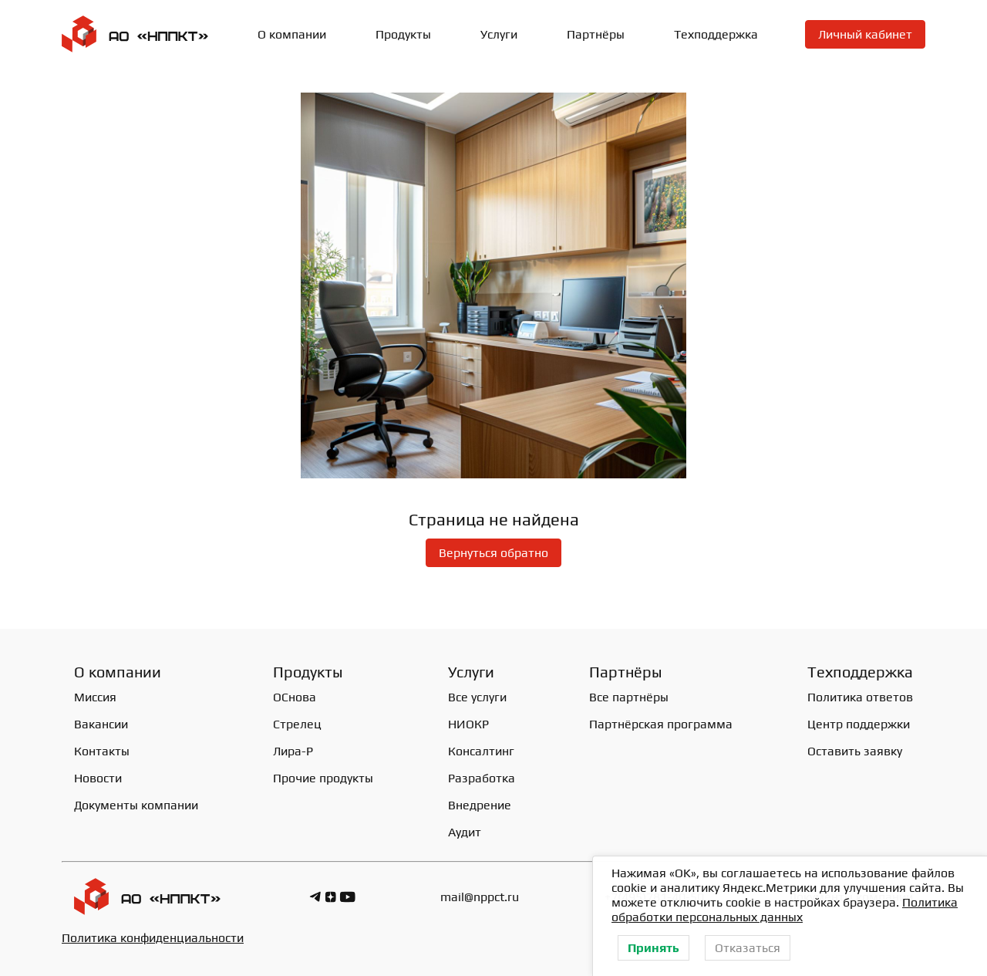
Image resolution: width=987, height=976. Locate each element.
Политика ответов (860, 697)
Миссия (95, 697)
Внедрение (479, 805)
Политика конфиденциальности (153, 937)
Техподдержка (716, 34)
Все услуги (477, 697)
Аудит (464, 832)
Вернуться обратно (493, 552)
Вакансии (101, 724)
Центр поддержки (858, 724)
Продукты (403, 34)
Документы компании (136, 805)
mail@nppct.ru (479, 897)
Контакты (102, 751)
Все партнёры (629, 697)
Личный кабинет (865, 34)
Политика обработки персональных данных (784, 909)
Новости (98, 778)
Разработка (481, 778)
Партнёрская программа (661, 724)
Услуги (498, 34)
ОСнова (294, 697)
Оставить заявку (854, 751)
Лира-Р (293, 751)
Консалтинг (481, 751)
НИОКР (468, 724)
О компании (292, 34)
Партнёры (596, 34)
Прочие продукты (323, 778)
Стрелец (297, 724)
